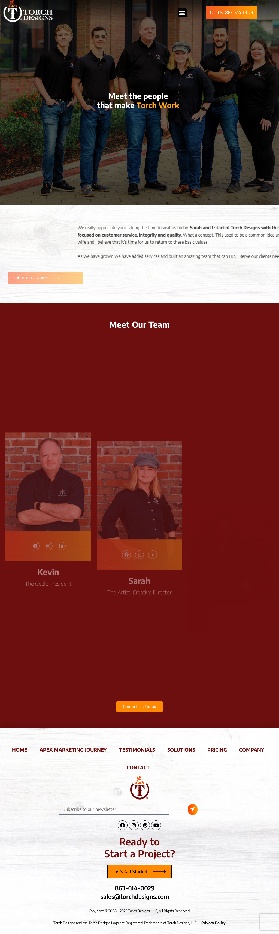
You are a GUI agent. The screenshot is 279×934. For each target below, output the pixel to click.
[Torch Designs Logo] (139, 787)
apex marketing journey (73, 749)
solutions (181, 749)
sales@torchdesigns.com (135, 896)
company (251, 749)
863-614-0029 (134, 888)
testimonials (137, 749)
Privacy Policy (213, 923)
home (19, 749)
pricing (217, 749)
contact (138, 767)
